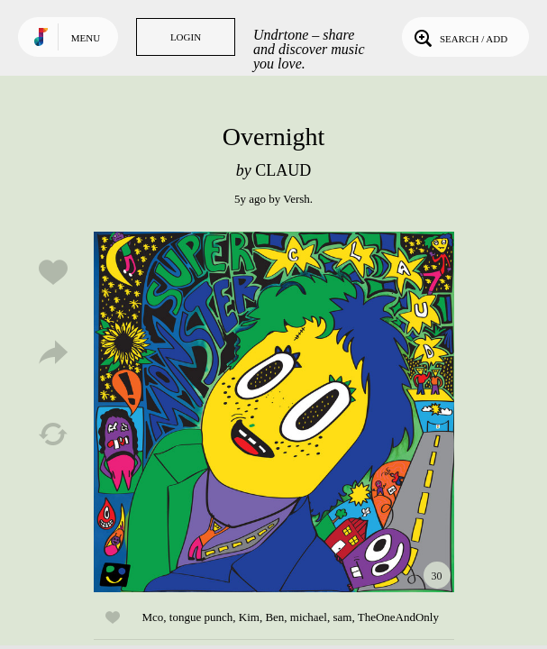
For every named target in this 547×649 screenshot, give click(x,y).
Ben (274, 617)
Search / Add (459, 37)
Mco (153, 617)
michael (308, 617)
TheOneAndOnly (398, 617)
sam (342, 617)
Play (274, 412)
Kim (249, 617)
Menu (85, 37)
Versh (296, 199)
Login (185, 37)
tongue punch (200, 617)
